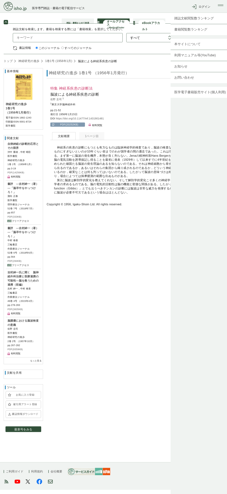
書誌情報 (25, 52)
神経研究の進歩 (28, 65)
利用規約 (37, 475)
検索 (199, 42)
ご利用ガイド (14, 475)
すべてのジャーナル (76, 52)
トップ (8, 65)
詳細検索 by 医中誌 (201, 52)
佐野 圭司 (56, 103)
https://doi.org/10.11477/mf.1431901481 (80, 122)
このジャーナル (48, 52)
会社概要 (56, 475)
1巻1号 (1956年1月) (58, 65)
